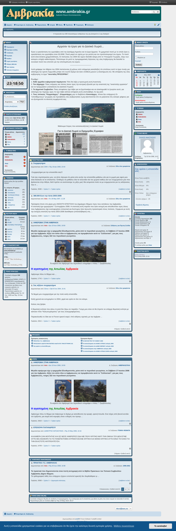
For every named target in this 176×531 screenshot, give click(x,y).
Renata (9, 234)
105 (23, 134)
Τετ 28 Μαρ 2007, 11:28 (57, 199)
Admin (9, 137)
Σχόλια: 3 (46, 321)
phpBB (77, 519)
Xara (9, 202)
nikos (8, 239)
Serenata (10, 197)
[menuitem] (33, 2)
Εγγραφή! (138, 61)
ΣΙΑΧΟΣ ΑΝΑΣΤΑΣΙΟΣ (147, 138)
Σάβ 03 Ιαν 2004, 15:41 (58, 289)
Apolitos (9, 229)
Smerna (9, 232)
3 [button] (128, 489)
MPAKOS (10, 200)
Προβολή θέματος (142, 205)
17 (24, 136)
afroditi (9, 222)
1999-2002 (126, 466)
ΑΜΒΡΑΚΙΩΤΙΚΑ (124, 365)
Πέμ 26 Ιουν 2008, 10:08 (57, 466)
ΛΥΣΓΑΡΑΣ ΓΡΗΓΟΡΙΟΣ (14, 225)
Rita (8, 144)
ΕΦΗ (46, 167)
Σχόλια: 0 (46, 189)
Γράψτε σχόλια (55, 189)
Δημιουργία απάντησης (58, 480)
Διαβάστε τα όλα (124, 189)
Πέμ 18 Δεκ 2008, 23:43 (57, 167)
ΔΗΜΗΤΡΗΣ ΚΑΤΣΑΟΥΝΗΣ (53, 431)
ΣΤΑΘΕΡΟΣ (11, 205)
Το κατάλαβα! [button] (160, 526)
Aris (45, 199)
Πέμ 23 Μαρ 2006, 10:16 (73, 431)
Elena (46, 289)
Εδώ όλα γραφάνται (123, 166)
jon (8, 207)
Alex (8, 220)
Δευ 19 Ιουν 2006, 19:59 (57, 225)
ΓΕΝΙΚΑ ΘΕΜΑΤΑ (124, 430)
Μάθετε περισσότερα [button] (124, 526)
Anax (6, 163)
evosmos (10, 190)
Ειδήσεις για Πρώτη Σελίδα (120, 225)
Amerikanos (11, 192)
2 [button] (125, 489)
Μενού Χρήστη (141, 43)
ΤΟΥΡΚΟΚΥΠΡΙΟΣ (13, 195)
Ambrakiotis (11, 139)
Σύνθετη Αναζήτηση (10, 106)
